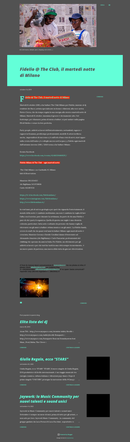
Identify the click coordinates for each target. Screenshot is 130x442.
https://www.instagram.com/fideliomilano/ (39, 198)
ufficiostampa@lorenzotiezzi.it (47, 269)
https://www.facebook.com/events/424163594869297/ (43, 155)
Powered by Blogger (65, 434)
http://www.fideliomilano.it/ (32, 202)
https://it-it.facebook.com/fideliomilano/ (38, 195)
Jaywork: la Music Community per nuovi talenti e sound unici (49, 399)
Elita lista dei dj (33, 321)
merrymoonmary (69, 438)
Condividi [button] (100, 97)
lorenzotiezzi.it (59, 265)
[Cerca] (102, 5)
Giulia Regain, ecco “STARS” (44, 359)
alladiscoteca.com (38, 267)
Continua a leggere (73, 347)
